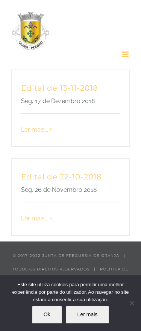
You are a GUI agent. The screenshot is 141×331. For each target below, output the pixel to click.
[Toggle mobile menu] (126, 54)
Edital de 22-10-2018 (61, 176)
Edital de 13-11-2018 (59, 88)
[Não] (131, 303)
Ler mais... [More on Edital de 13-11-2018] (34, 129)
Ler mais (87, 314)
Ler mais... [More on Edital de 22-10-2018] (34, 218)
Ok (47, 314)
